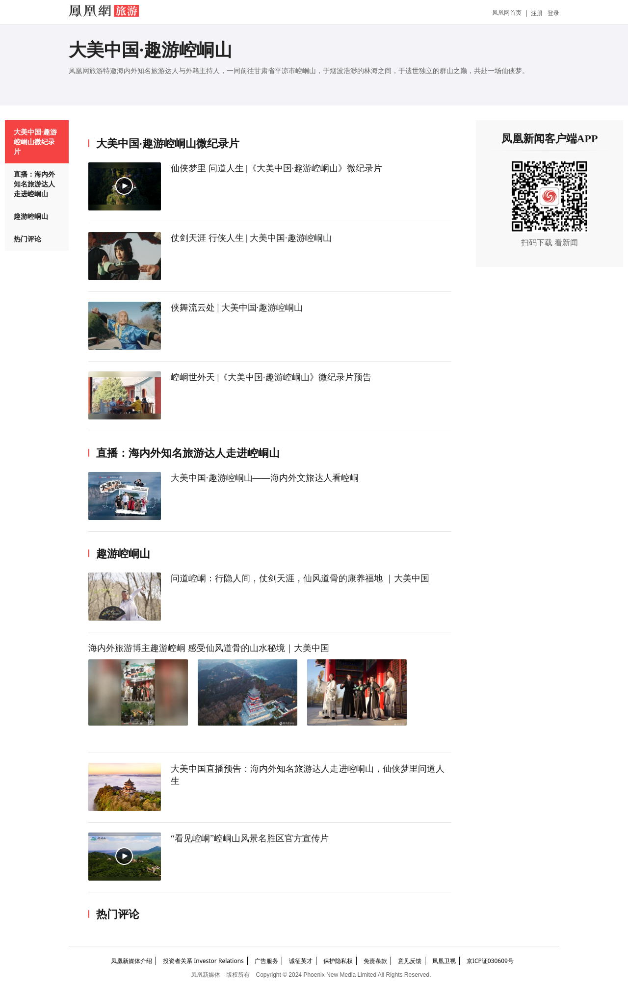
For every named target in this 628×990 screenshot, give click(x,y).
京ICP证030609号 (490, 961)
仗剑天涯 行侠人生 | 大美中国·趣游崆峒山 (251, 238)
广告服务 (266, 961)
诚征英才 (301, 961)
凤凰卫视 (444, 961)
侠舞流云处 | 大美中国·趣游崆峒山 (237, 308)
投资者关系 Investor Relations (203, 961)
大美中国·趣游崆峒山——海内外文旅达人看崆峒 (265, 478)
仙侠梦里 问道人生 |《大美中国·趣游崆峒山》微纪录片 (276, 168)
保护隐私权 (338, 961)
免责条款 (375, 961)
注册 (537, 13)
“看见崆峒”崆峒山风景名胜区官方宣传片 (250, 838)
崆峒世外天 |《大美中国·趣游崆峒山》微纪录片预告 (271, 377)
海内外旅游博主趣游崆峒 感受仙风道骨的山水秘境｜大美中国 (208, 648)
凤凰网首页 (507, 12)
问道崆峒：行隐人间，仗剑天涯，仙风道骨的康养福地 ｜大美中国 (300, 578)
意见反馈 (409, 961)
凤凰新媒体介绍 (131, 961)
